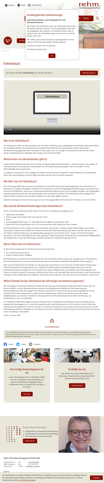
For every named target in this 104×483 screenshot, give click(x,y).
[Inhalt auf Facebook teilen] (10, 344)
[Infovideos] (10, 5)
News (86, 18)
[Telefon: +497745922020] (33, 462)
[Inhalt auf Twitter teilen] (22, 344)
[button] (35, 5)
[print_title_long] (36, 344)
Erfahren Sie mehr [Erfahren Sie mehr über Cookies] (28, 480)
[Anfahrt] (21, 5)
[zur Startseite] (89, 5)
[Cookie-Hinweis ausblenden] (96, 478)
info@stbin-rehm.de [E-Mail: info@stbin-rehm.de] (33, 466)
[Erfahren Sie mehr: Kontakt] (8, 41)
